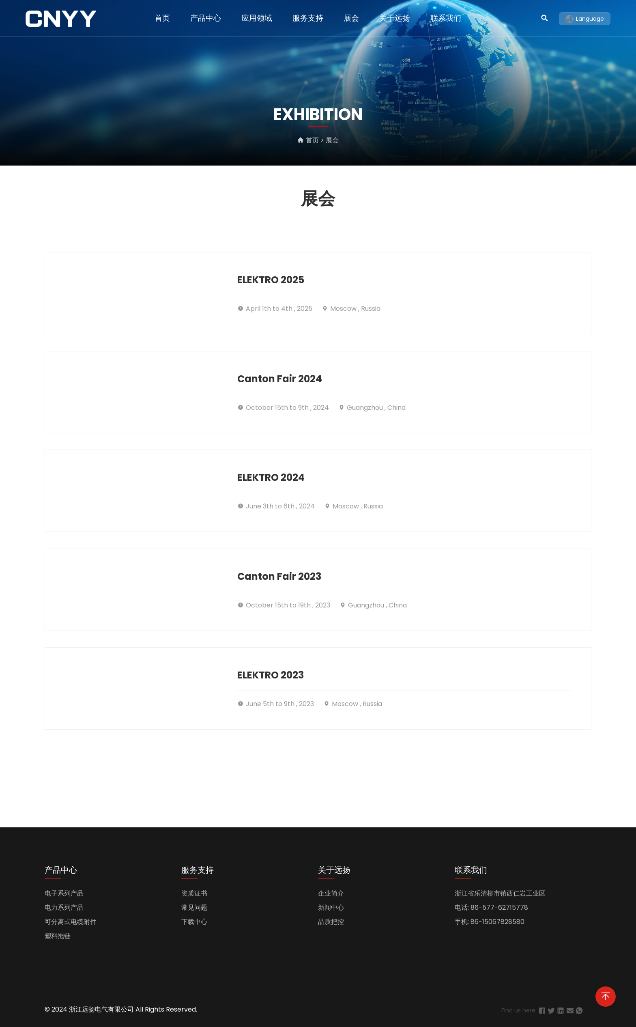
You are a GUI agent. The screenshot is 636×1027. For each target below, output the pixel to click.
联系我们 (445, 18)
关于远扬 (394, 18)
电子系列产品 (64, 893)
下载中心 (194, 921)
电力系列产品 (64, 907)
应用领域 (256, 18)
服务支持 (307, 18)
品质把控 (331, 921)
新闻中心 (331, 907)
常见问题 (194, 907)
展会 (351, 18)
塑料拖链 (58, 936)
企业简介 (331, 893)
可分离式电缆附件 (71, 921)
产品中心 (205, 18)
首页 (162, 18)
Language (584, 19)
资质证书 (194, 893)
